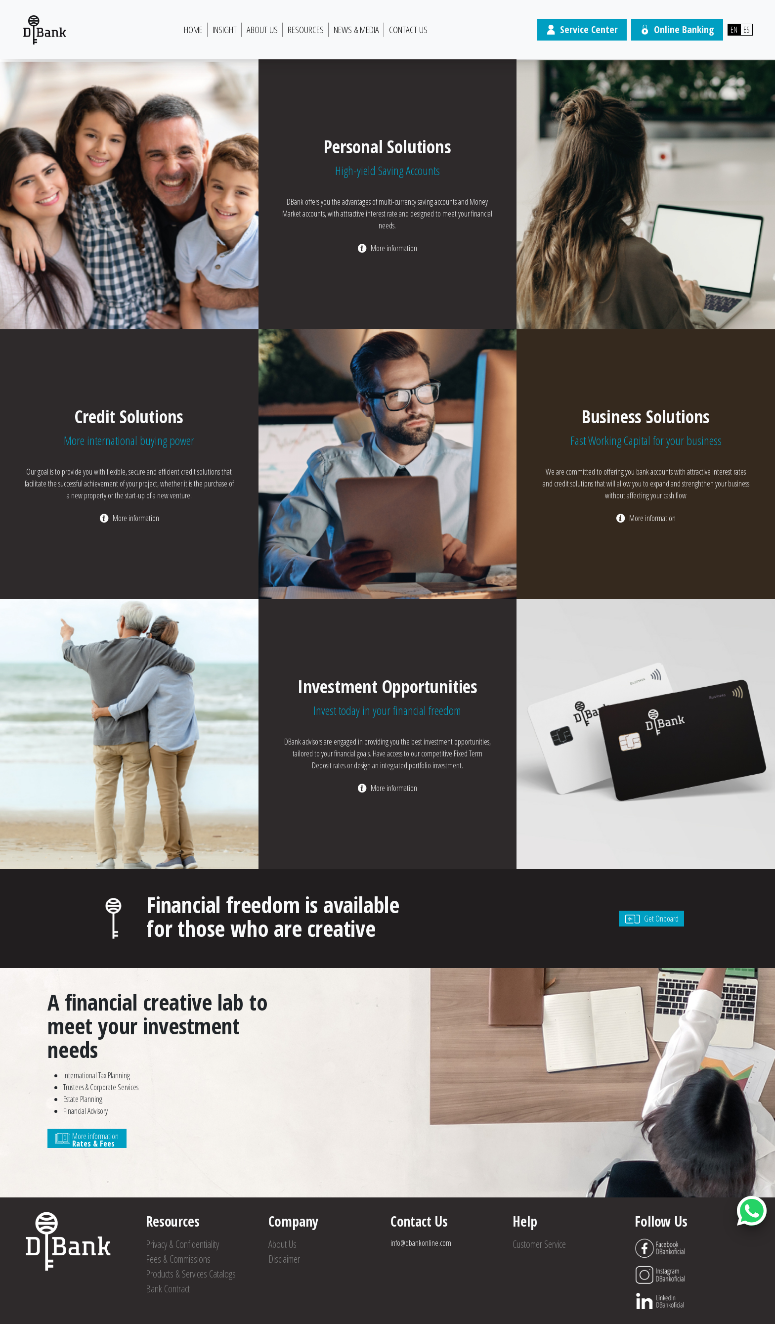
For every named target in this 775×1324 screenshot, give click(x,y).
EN (734, 29)
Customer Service (539, 1244)
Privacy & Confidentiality (182, 1244)
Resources (306, 29)
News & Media (356, 29)
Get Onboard (652, 918)
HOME (193, 29)
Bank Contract (168, 1288)
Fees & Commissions (178, 1259)
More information (394, 248)
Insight (225, 29)
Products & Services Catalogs (191, 1273)
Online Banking (677, 29)
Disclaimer (284, 1259)
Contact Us (408, 29)
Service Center (582, 29)
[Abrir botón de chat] (752, 1211)
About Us (262, 29)
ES (746, 29)
